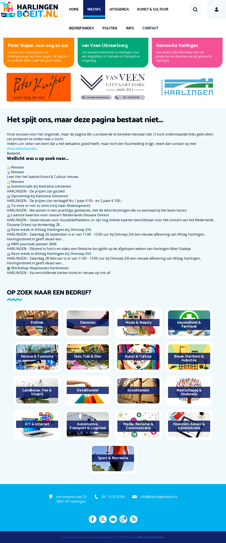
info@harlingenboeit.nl (158, 496)
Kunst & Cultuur (152, 9)
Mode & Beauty (138, 322)
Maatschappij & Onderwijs (189, 392)
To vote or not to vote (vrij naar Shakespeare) (50, 205)
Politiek (109, 28)
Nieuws (94, 9)
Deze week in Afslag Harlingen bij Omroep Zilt (51, 229)
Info (130, 28)
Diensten (87, 322)
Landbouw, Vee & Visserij (37, 392)
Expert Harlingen (99, 46)
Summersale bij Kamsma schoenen (41, 186)
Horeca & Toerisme (37, 356)
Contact (150, 28)
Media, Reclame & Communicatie (138, 426)
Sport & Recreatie (113, 458)
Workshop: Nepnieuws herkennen (40, 268)
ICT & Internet (37, 424)
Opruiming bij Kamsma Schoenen (39, 196)
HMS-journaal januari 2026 (33, 244)
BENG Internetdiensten (150, 537)
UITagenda (119, 9)
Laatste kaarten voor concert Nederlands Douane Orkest (60, 215)
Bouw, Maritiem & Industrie (189, 358)
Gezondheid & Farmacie (189, 324)
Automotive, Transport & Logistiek (87, 426)
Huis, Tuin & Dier (88, 356)
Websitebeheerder (22, 148)
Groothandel (138, 390)
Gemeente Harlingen (177, 46)
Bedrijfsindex (81, 28)
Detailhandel (87, 390)
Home (74, 9)
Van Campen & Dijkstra (31, 46)
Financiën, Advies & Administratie (189, 426)
